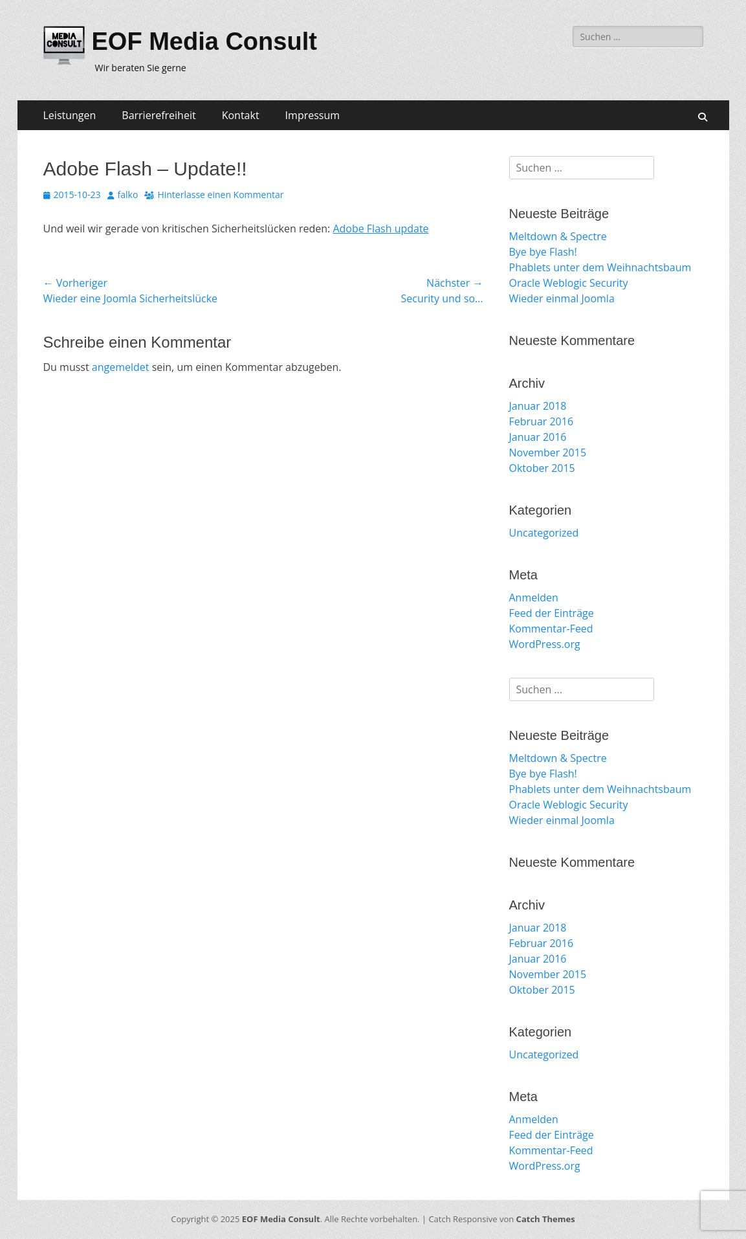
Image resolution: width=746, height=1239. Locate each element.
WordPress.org (544, 644)
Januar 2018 (538, 406)
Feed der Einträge (551, 613)
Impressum (312, 115)
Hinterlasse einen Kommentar (220, 194)
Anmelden (533, 597)
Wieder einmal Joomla (562, 298)
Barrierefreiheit (158, 115)
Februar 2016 (541, 421)
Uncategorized (544, 533)
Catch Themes (545, 1219)
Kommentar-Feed (551, 628)
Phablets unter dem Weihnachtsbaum (600, 267)
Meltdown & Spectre (558, 236)
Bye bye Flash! (543, 252)
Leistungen (69, 115)
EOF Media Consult (204, 41)
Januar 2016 (538, 437)
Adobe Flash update (380, 228)
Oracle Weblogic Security (568, 283)
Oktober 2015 (542, 468)
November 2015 (548, 452)
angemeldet (120, 367)
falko (128, 194)
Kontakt (240, 115)
